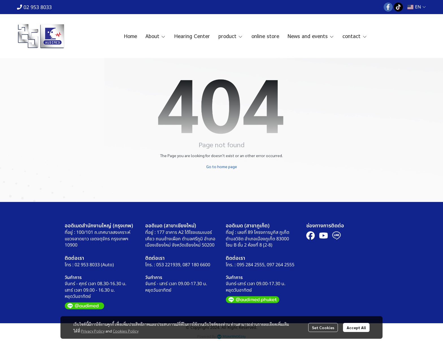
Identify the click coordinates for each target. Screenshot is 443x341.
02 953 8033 (34, 7)
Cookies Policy (125, 330)
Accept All (356, 327)
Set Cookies (323, 327)
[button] (416, 7)
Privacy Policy (93, 330)
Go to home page (221, 166)
